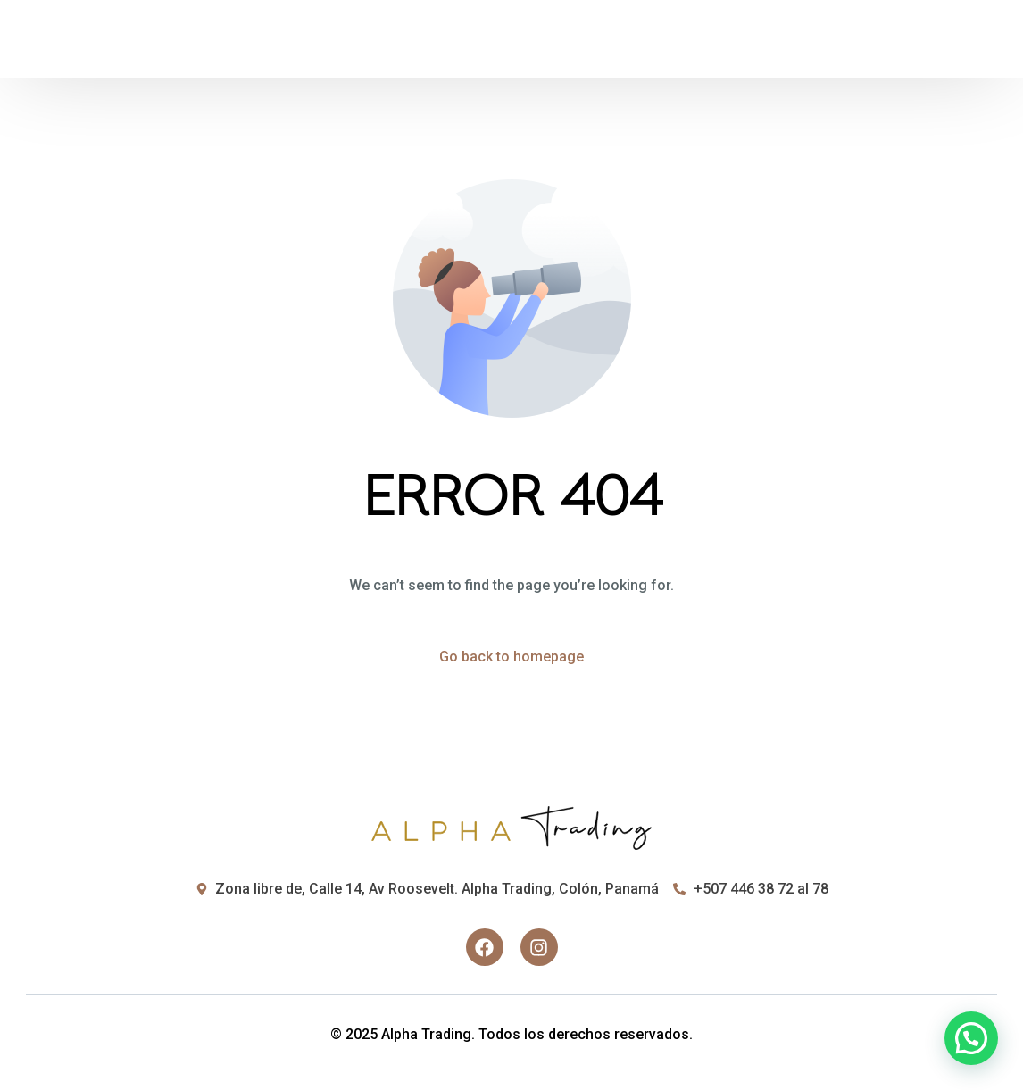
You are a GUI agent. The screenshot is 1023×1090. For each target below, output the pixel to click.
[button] (971, 1038)
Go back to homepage (511, 656)
